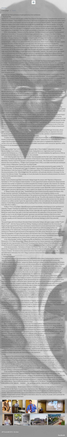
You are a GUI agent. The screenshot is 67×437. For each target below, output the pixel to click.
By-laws (16, 432)
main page (5, 10)
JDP (2, 432)
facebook (61, 435)
